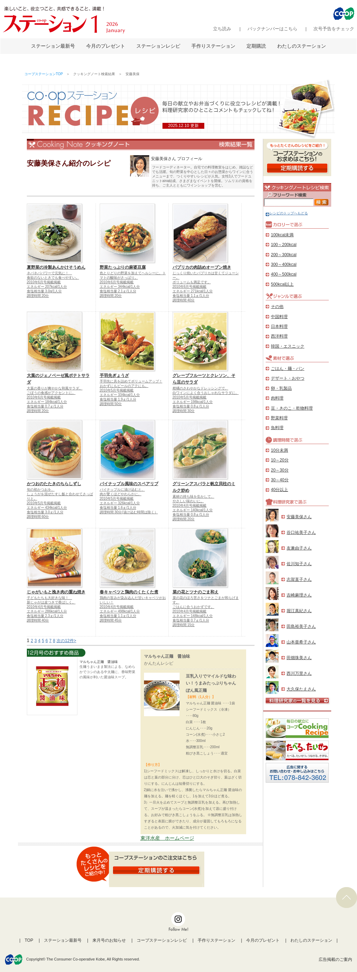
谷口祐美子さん (301, 532)
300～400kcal (283, 264)
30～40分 (280, 479)
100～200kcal (283, 244)
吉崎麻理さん (299, 595)
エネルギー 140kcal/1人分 (193, 510)
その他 (277, 306)
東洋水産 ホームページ (167, 838)
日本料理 (279, 326)
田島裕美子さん (301, 626)
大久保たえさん (301, 689)
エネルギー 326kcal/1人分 (120, 503)
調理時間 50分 (111, 404)
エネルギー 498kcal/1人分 (120, 611)
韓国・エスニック (287, 346)
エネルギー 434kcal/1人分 (47, 507)
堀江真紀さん (299, 610)
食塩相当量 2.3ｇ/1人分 (45, 616)
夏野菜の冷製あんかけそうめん (56, 267)
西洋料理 (279, 336)
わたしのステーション (301, 46)
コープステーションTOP (43, 74)
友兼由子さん (299, 548)
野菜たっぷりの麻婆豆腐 (123, 267)
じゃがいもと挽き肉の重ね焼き (56, 592)
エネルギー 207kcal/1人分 (47, 287)
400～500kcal (283, 274)
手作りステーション (213, 46)
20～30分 (280, 470)
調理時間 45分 (111, 620)
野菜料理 (279, 418)
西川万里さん (299, 673)
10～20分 (280, 460)
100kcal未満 (282, 234)
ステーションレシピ (158, 46)
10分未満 (279, 450)
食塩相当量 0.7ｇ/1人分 (45, 406)
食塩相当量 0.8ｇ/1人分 (191, 406)
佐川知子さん (299, 563)
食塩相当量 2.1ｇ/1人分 (118, 291)
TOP (29, 940)
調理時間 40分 (184, 300)
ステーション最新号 (53, 46)
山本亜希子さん (301, 642)
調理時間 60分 (38, 517)
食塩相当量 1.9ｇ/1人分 (118, 399)
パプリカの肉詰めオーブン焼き (202, 267)
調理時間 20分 (38, 296)
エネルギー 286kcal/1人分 (47, 611)
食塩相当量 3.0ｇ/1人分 (45, 512)
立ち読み (222, 28)
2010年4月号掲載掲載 (190, 505)
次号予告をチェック (333, 28)
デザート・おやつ (287, 378)
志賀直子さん (299, 579)
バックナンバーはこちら (272, 28)
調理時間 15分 (184, 625)
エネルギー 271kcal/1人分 (193, 291)
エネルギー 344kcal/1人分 (120, 287)
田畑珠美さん (299, 657)
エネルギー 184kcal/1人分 (47, 402)
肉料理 (277, 398)
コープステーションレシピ (162, 940)
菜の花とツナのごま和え (196, 592)
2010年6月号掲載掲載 (44, 282)
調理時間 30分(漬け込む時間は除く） (129, 512)
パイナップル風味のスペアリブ (129, 483)
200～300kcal (283, 254)
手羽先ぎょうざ (114, 375)
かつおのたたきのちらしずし (54, 483)
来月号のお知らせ (109, 940)
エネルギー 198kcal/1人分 (193, 402)
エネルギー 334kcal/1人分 (120, 395)
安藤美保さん (299, 516)
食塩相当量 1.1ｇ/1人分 (191, 296)
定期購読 (256, 46)
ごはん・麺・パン (287, 368)
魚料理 (277, 427)
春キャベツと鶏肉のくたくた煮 (129, 592)
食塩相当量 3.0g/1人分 (44, 291)
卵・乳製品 (281, 388)
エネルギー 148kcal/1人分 (193, 616)
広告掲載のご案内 (335, 959)
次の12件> (66, 640)
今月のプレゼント (105, 46)
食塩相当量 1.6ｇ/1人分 (118, 507)
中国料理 (279, 316)
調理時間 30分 (184, 411)
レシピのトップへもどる (287, 213)
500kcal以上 (282, 284)
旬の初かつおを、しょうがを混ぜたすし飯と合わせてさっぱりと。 (60, 494)
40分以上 (279, 489)
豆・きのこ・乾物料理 (292, 408)
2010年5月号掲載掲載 (117, 390)
